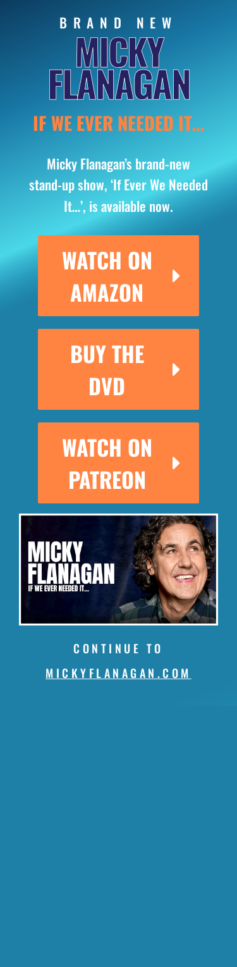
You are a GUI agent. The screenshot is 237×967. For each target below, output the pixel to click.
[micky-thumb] (118, 519)
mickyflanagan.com (118, 673)
